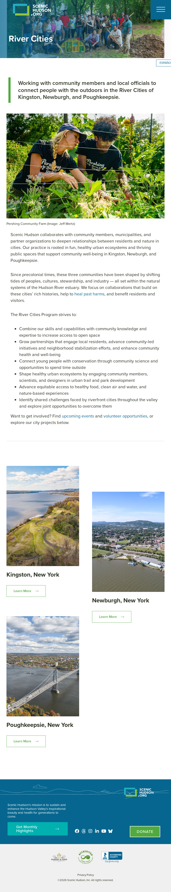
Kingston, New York (32, 574)
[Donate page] (145, 831)
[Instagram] (90, 831)
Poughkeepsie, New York (39, 724)
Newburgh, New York (120, 600)
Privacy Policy (85, 875)
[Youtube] (104, 831)
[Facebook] (77, 831)
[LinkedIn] (97, 831)
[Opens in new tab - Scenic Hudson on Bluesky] (110, 831)
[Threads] (84, 831)
